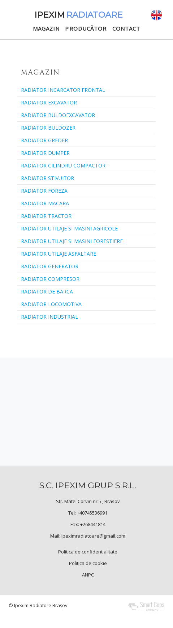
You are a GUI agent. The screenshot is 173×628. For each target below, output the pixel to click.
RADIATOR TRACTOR (46, 215)
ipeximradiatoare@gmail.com (93, 536)
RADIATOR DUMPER (45, 152)
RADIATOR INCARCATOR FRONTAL (63, 89)
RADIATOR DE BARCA (47, 291)
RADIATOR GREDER (44, 140)
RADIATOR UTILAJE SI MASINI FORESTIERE (72, 241)
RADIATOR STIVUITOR (47, 178)
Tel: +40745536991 (87, 513)
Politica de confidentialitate (87, 551)
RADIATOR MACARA (45, 203)
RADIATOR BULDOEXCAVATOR (58, 115)
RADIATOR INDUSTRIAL (49, 316)
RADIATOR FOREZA (44, 190)
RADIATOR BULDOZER (48, 127)
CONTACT (126, 28)
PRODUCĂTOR (86, 28)
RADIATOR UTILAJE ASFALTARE (58, 253)
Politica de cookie (88, 563)
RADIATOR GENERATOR (49, 266)
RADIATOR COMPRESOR (50, 278)
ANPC (88, 574)
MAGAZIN (46, 28)
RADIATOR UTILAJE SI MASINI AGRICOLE (69, 228)
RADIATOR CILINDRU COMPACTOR (63, 165)
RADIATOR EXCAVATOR (49, 102)
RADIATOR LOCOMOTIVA (51, 304)
